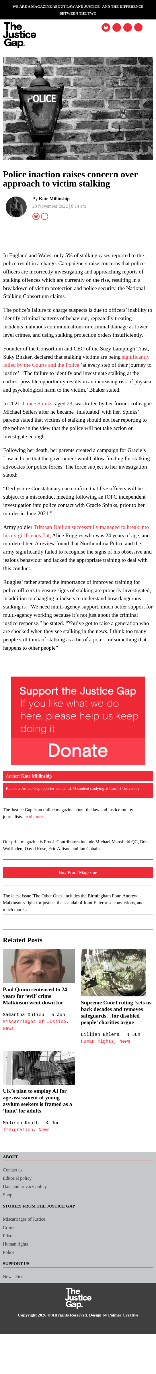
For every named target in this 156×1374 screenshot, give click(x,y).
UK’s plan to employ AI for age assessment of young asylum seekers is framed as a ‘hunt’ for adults (37, 1154)
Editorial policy (19, 1232)
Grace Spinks (40, 428)
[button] (137, 28)
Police (9, 1306)
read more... (39, 864)
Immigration (18, 1184)
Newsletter (14, 1331)
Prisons (11, 1290)
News (8, 1076)
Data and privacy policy (27, 1241)
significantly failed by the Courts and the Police (62, 381)
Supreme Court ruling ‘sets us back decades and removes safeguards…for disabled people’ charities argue (115, 1063)
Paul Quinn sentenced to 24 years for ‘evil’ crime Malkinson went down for (38, 1043)
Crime (9, 1281)
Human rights (98, 1095)
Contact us (14, 1224)
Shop (8, 1249)
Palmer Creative (129, 1369)
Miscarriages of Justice (36, 1069)
